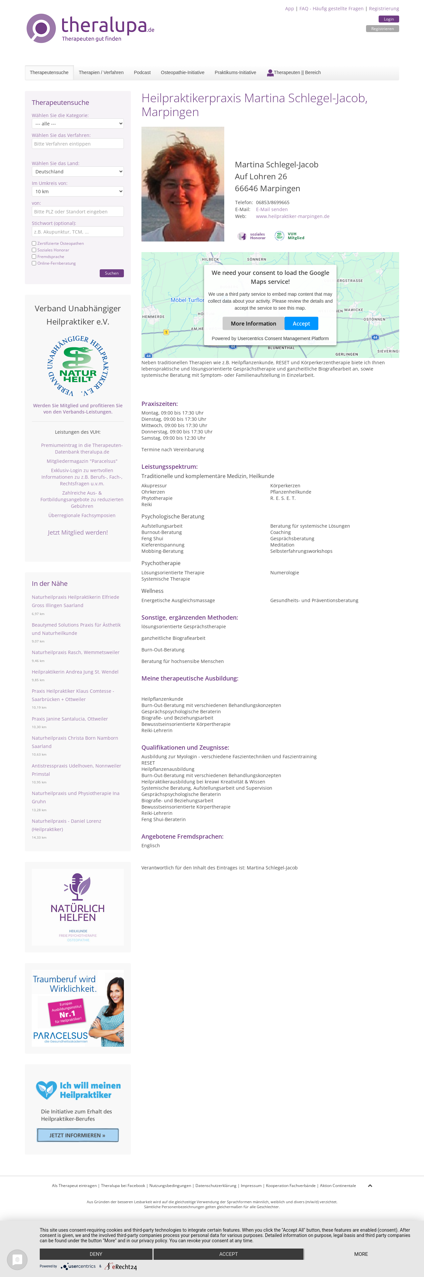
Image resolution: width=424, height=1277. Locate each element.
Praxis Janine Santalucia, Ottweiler (70, 719)
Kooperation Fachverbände (291, 1185)
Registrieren (382, 28)
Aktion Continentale (338, 1185)
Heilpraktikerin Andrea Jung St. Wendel (75, 672)
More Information (253, 323)
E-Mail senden (272, 209)
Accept (301, 323)
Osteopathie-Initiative (183, 72)
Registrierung (384, 8)
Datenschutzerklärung (216, 1185)
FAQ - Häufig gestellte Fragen (331, 8)
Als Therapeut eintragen (74, 1185)
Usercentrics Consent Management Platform (283, 338)
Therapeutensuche (49, 72)
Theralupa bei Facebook (123, 1185)
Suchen (112, 273)
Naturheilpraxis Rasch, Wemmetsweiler (76, 652)
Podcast (142, 72)
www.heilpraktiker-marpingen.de (293, 216)
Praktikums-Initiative (235, 72)
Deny (96, 1254)
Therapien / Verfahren (101, 72)
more (361, 1254)
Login (389, 19)
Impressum (251, 1185)
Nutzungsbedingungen (170, 1185)
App (289, 8)
